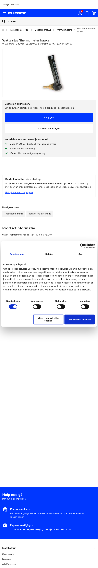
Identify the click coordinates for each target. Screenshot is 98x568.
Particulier (15, 4)
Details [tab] (49, 254)
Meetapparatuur (43, 30)
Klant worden (8, 554)
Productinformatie (14, 213)
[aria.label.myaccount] (80, 13)
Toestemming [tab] (17, 254)
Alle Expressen (9, 564)
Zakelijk (5, 4)
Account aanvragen (49, 128)
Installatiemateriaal (19, 30)
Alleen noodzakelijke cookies (48, 319)
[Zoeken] (53, 21)
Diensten (6, 559)
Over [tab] (80, 254)
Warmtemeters (64, 30)
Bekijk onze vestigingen (19, 192)
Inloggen (49, 117)
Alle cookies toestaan (80, 319)
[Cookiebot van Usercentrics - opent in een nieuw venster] (82, 245)
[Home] (3, 30)
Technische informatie (40, 213)
